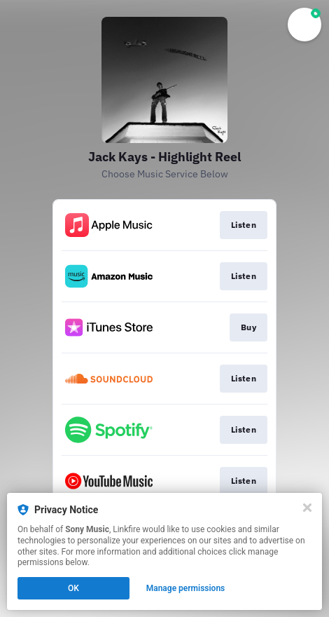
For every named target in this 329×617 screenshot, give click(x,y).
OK (73, 588)
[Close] (307, 507)
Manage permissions (185, 588)
